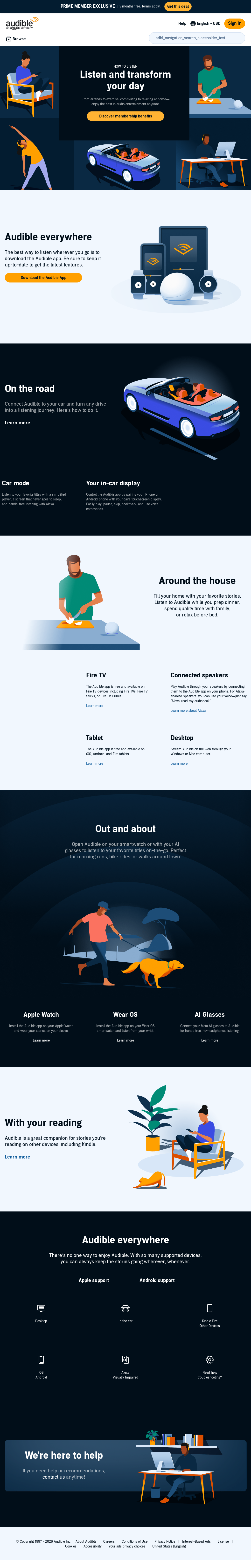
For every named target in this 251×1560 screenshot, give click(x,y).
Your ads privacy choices (127, 1546)
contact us (53, 1477)
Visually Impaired (125, 1377)
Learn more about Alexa (188, 711)
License (223, 1542)
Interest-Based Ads (196, 1542)
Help (182, 23)
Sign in (234, 23)
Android (41, 1377)
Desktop (41, 1321)
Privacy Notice (164, 1542)
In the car (125, 1321)
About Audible (86, 1542)
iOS (41, 1373)
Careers (109, 1542)
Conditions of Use (134, 1542)
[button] (125, 116)
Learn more (94, 706)
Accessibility (93, 1546)
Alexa (125, 1373)
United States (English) (169, 1546)
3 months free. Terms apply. (110, 6)
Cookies (71, 1546)
